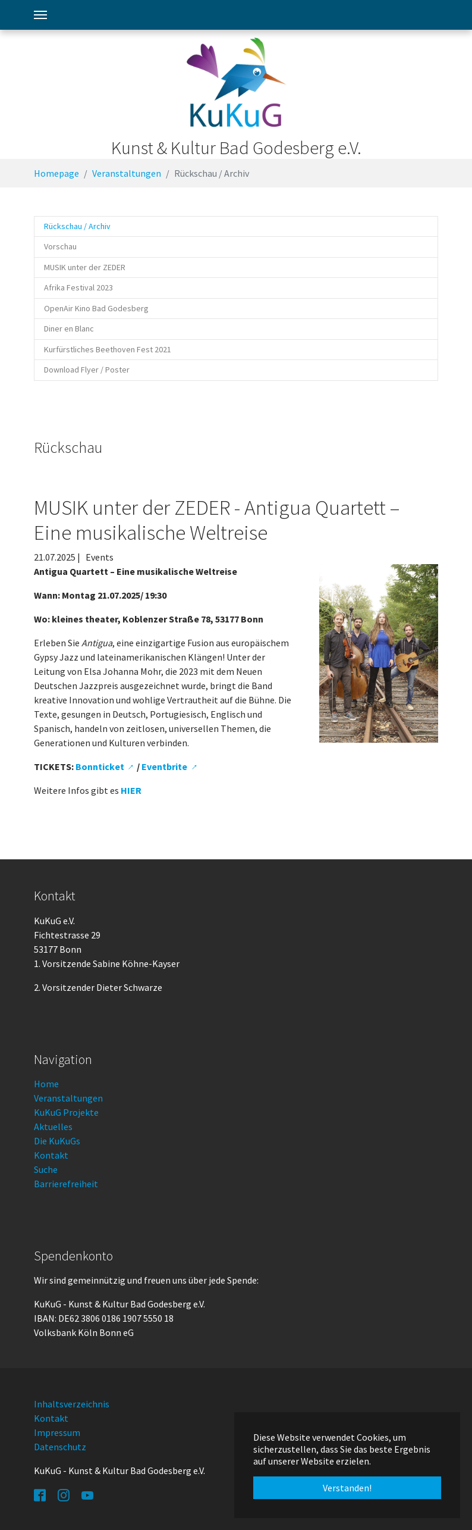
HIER (131, 790)
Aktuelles (53, 1126)
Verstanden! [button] (347, 1488)
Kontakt (51, 1155)
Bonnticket (99, 766)
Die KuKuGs (57, 1141)
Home (46, 1084)
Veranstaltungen (68, 1098)
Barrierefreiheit (66, 1184)
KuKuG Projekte (66, 1112)
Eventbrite (164, 766)
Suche (46, 1169)
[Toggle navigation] (40, 15)
